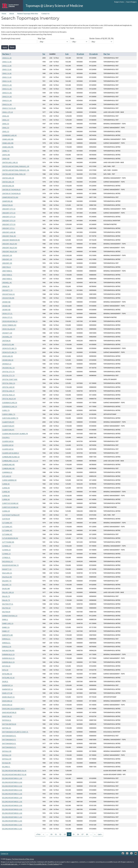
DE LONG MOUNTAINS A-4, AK (12, 790)
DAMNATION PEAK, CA (9, 615)
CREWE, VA (5, 286)
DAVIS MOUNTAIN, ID (9, 712)
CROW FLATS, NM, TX (9, 348)
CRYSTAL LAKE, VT (8, 391)
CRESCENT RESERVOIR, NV (11, 240)
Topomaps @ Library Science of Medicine (54, 6)
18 (87, 834)
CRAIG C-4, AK (6, 73)
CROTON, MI (6, 340)
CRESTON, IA (6, 267)
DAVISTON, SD (7, 716)
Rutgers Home (119, 2)
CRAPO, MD (6, 155)
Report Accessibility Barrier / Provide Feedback (44, 864)
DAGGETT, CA (6, 569)
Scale (66, 54)
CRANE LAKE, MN (7, 139)
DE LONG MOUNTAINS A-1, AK (12, 778)
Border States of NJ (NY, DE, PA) (101, 38)
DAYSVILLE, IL (6, 720)
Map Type (41, 38)
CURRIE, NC (6, 484)
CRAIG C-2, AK (6, 65)
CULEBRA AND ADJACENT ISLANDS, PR (15, 433)
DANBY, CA (5, 627)
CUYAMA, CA (6, 546)
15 (73, 834)
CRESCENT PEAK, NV (9, 236)
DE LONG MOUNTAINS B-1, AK (12, 798)
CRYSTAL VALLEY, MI (9, 399)
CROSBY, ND (6, 302)
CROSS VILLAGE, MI (8, 329)
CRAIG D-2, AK (7, 89)
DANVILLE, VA (6, 646)
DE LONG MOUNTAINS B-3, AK (12, 805)
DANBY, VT (6, 631)
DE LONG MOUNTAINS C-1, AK (12, 817)
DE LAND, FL (6, 767)
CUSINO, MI (6, 511)
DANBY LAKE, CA (7, 623)
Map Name (6, 54)
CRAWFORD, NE (7, 201)
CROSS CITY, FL (7, 313)
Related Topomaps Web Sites (27, 13)
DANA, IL (5, 619)
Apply (5, 47)
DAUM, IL (5, 681)
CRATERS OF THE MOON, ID (11, 189)
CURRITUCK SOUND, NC (10, 503)
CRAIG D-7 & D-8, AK (9, 108)
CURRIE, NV (6, 488)
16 (78, 834)
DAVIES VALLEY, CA (8, 697)
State (72, 38)
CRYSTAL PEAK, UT (8, 395)
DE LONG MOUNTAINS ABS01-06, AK (14, 770)
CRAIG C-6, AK (6, 81)
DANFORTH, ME (7, 635)
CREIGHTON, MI (7, 205)
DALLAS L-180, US (8, 592)
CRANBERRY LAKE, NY (9, 135)
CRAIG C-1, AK (6, 62)
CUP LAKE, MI (6, 476)
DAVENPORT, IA (7, 685)
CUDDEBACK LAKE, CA (9, 402)
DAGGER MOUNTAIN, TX (10, 565)
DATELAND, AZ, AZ (8, 677)
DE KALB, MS (6, 763)
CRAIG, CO (5, 120)
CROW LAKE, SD (7, 356)
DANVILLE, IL (6, 639)
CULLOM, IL (6, 437)
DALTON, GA (6, 608)
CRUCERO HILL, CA (8, 368)
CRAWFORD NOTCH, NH (10, 197)
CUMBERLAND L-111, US (10, 461)
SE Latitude (80, 54)
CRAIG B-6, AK (7, 58)
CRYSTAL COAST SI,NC (9, 379)
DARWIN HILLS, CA (8, 654)
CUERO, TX (6, 410)
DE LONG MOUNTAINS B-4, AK (12, 809)
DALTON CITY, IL (7, 604)
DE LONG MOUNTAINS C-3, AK (12, 825)
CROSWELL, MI (7, 337)
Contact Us (45, 13)
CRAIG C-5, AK (6, 77)
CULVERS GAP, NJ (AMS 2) (10, 453)
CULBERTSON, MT (8, 422)
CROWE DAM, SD (7, 360)
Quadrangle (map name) (10, 38)
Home (4, 13)
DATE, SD (5, 670)
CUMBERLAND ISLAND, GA (11, 457)
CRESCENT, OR (7, 255)
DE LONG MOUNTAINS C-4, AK (12, 829)
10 (51, 834)
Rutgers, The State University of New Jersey (20, 859)
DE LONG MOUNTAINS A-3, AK (12, 786)
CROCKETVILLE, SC (8, 294)
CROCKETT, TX (7, 290)
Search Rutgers (131, 2)
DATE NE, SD (6, 666)
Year (43, 54)
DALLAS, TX (6, 596)
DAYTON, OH (6, 728)
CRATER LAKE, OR (8, 178)
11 (56, 834)
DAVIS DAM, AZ (7, 701)
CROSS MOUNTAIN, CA (9, 321)
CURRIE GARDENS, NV (9, 480)
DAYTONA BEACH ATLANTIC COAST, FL (15, 732)
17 (82, 834)
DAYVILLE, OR (6, 751)
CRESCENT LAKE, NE (8, 232)
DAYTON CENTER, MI (9, 724)
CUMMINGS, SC (7, 472)
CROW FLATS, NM (8, 344)
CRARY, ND (5, 158)
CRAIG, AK (5, 116)
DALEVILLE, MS (7, 577)
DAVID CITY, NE (7, 693)
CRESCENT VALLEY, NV (9, 244)
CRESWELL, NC (7, 282)
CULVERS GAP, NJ (7, 441)
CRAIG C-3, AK (6, 69)
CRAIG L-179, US (7, 112)
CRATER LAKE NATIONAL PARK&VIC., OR (15, 166)
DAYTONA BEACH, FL (9, 736)
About (11, 13)
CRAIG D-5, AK (7, 100)
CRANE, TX (5, 151)
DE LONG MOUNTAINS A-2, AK (12, 782)
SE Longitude (93, 54)
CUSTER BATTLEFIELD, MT (11, 515)
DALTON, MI (6, 612)
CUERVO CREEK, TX (8, 414)
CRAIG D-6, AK (7, 104)
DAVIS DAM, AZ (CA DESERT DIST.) (13, 708)
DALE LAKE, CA (7, 573)
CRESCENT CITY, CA (8, 209)
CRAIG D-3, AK (7, 93)
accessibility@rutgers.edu (10, 864)
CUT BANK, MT (7, 523)
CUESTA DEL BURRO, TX (10, 418)
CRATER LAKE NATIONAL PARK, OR (13, 174)
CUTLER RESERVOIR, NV (10, 538)
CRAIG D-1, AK (7, 85)
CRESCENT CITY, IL (8, 228)
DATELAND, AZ (7, 674)
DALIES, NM (6, 588)
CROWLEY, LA (6, 364)
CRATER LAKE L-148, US (10, 162)
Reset (12, 47)
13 (65, 834)
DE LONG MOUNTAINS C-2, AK (12, 821)
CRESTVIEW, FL (7, 271)
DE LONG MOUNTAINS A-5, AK (12, 794)
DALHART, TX (6, 581)
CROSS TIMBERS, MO (9, 325)
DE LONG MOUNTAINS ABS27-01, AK (14, 774)
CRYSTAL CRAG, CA (8, 383)
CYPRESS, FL (6, 557)
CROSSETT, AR (7, 333)
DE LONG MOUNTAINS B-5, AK (12, 813)
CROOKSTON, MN (8, 298)
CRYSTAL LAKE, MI (8, 387)
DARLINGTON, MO (8, 650)
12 (60, 834)
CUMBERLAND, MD (8, 464)
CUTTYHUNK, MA (8, 542)
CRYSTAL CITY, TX (8, 371)
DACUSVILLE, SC (7, 561)
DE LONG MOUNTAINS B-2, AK (12, 801)
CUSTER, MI (6, 519)
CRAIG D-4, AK (7, 96)
